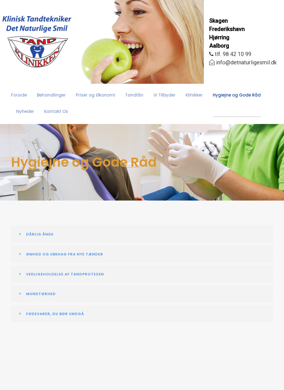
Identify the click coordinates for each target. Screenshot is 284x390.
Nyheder (253, 95)
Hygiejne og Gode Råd (215, 95)
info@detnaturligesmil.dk (243, 62)
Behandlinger (47, 95)
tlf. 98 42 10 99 (230, 54)
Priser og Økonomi (86, 95)
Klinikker (176, 95)
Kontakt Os (26, 111)
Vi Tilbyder (148, 95)
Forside (18, 95)
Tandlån (121, 95)
